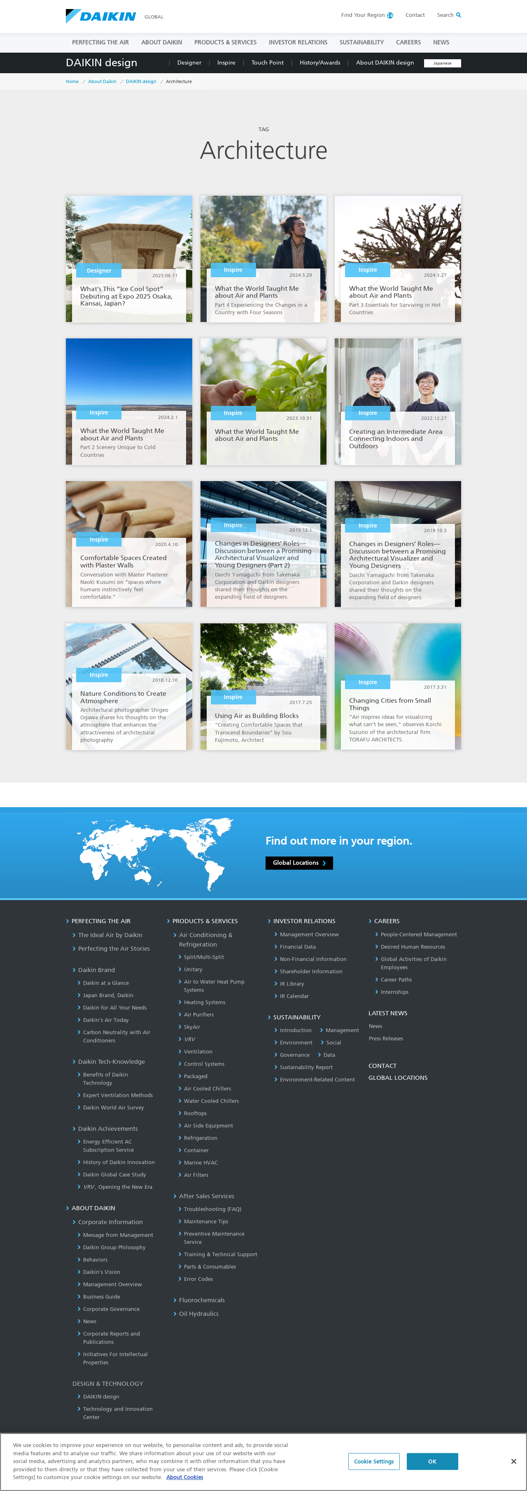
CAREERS (408, 42)
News (86, 1321)
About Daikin (102, 81)
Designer (189, 62)
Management (339, 1030)
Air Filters (193, 1175)
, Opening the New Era (114, 1187)
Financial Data (295, 947)
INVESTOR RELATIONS (298, 42)
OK (432, 1464)
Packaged (193, 1076)
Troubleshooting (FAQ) (209, 1209)
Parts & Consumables (207, 1267)
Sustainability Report (303, 1067)
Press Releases (386, 1038)
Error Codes (195, 1279)
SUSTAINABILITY (362, 42)
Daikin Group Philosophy (111, 1247)
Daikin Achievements (105, 1128)
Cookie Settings (374, 1464)
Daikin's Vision (98, 1272)
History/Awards (320, 62)
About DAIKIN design (385, 62)
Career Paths (393, 980)
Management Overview (109, 1284)
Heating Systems (201, 1002)
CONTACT (382, 1066)
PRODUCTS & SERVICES (225, 42)
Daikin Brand (93, 970)
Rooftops (192, 1113)
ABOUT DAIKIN (161, 42)
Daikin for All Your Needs (112, 1008)
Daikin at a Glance (103, 983)
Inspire (226, 62)
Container (193, 1150)
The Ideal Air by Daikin (107, 935)
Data (326, 1055)
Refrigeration (197, 1138)
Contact (415, 15)
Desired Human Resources (410, 947)
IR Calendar (291, 996)
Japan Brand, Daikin (105, 995)
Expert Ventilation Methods (115, 1095)
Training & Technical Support (217, 1254)
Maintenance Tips (203, 1221)
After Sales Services (203, 1196)
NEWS (441, 42)
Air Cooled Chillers (204, 1089)
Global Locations (299, 862)
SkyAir (189, 1027)
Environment (293, 1043)
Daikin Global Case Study (111, 1175)
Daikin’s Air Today (103, 1020)
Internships (391, 992)
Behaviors (92, 1260)
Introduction (293, 1030)
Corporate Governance (108, 1309)
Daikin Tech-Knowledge (108, 1061)
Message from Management (115, 1235)
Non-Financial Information (310, 959)
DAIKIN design (102, 62)
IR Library (289, 984)
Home (72, 81)
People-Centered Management (416, 934)
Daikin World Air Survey (110, 1107)
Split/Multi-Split (201, 957)
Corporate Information (107, 1222)
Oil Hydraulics (196, 1313)
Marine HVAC (198, 1163)
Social (331, 1043)
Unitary (190, 969)
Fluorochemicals (199, 1300)
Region (363, 15)
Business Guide (98, 1297)
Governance (292, 1055)
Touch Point (268, 62)
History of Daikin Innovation (116, 1162)
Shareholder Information (308, 971)
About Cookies (184, 1480)
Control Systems (201, 1064)
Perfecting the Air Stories (111, 948)
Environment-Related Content (314, 1080)
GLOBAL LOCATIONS (398, 1077)
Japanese (443, 63)
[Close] (514, 1464)
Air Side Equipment (205, 1126)
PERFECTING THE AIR (100, 42)
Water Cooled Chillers (208, 1101)
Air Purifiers (196, 1015)
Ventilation (195, 1052)
